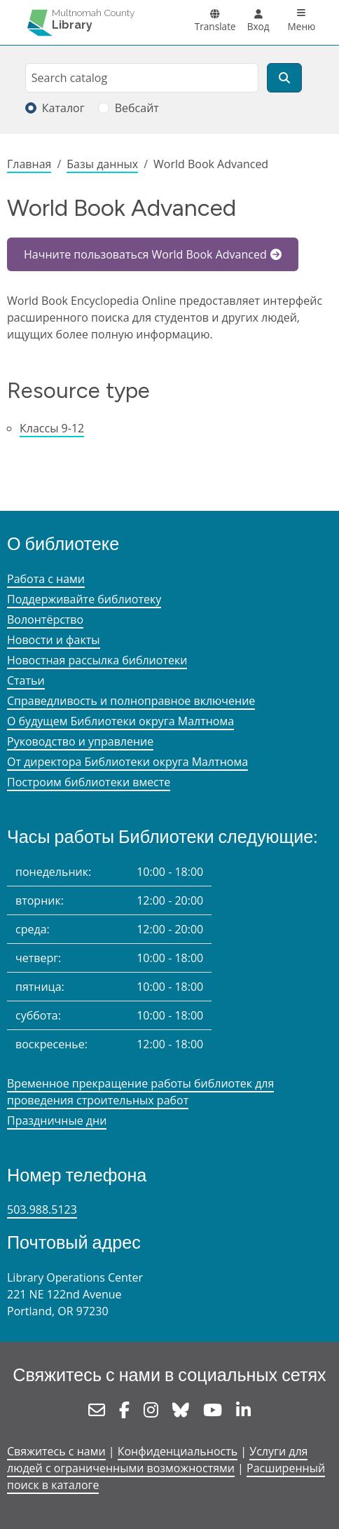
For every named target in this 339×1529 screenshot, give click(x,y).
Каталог (63, 108)
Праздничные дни (56, 1120)
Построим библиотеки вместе (88, 782)
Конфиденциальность (177, 1451)
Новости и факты (53, 639)
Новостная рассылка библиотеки (97, 660)
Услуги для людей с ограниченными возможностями (157, 1460)
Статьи (26, 680)
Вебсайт (137, 108)
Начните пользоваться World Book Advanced (145, 254)
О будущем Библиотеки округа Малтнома (120, 721)
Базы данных (102, 164)
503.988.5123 (42, 1209)
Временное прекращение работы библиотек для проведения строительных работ (140, 1092)
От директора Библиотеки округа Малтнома (127, 761)
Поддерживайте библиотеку (84, 599)
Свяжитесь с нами (56, 1451)
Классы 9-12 (52, 428)
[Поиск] (284, 77)
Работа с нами (46, 579)
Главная (29, 164)
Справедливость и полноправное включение (131, 700)
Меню (302, 26)
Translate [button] (215, 26)
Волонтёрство (45, 619)
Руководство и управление (80, 741)
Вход (258, 26)
